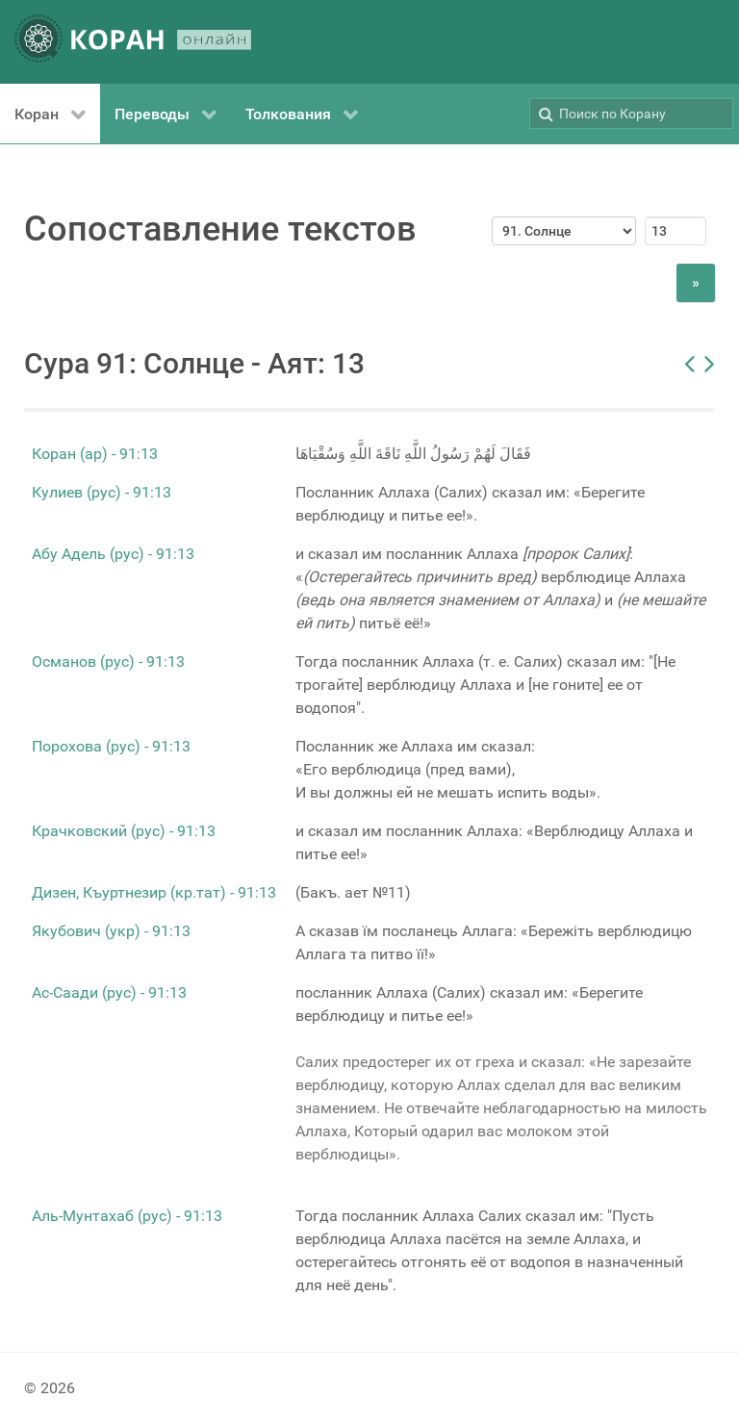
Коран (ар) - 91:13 (95, 454)
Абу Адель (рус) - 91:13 (113, 554)
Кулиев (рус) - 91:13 (101, 492)
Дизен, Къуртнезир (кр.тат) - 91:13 (154, 892)
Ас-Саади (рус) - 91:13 (109, 992)
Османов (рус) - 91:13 (108, 661)
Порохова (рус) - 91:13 (111, 746)
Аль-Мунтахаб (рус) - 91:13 (127, 1216)
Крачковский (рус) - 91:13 (124, 831)
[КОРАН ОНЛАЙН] (132, 41)
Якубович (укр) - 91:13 (111, 931)
